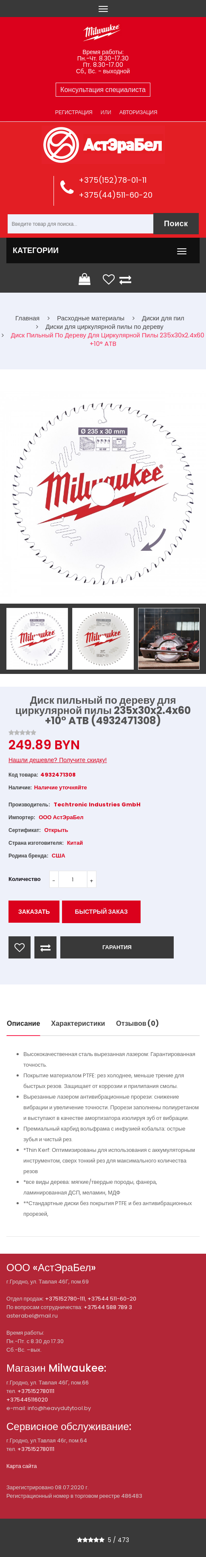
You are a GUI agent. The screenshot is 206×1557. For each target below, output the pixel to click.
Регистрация (74, 112)
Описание (23, 1023)
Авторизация (138, 112)
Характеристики (78, 1023)
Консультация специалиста (103, 90)
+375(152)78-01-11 (113, 180)
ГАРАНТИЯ (117, 947)
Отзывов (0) (137, 1023)
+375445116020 (27, 1400)
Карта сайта (21, 1466)
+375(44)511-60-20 (115, 195)
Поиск (176, 223)
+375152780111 (35, 1391)
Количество (24, 879)
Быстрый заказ (101, 911)
